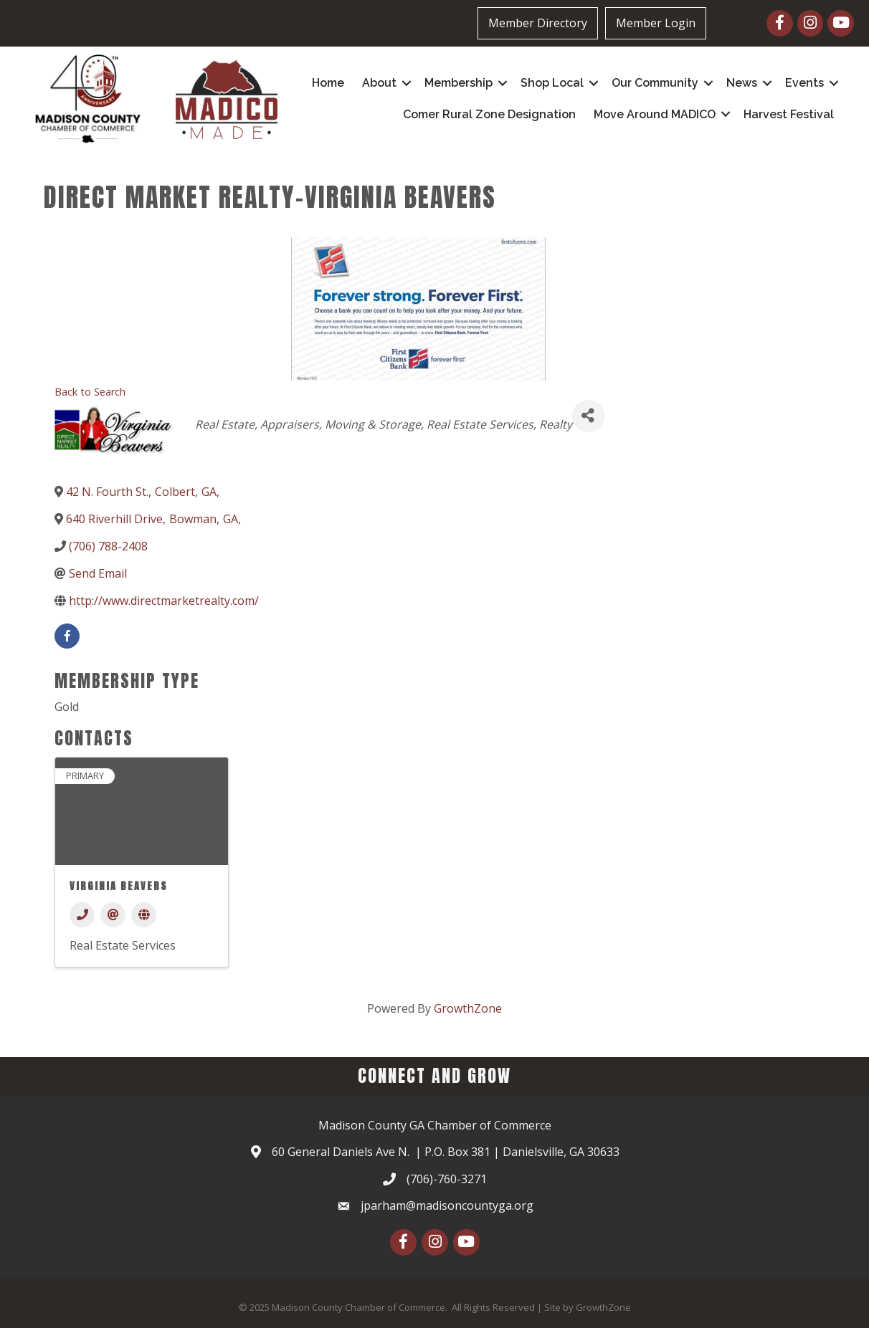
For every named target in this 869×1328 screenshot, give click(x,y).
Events (804, 83)
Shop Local (552, 83)
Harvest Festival (789, 114)
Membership (458, 83)
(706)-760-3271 (447, 1179)
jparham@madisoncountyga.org (447, 1205)
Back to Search (89, 391)
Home (328, 83)
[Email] (112, 914)
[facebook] (67, 636)
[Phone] (82, 914)
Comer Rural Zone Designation (489, 114)
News (741, 83)
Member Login (655, 23)
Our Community (655, 83)
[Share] (588, 416)
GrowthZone (468, 1008)
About (379, 83)
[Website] (143, 914)
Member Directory (537, 23)
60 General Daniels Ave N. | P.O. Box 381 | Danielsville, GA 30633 (445, 1152)
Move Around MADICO (655, 114)
